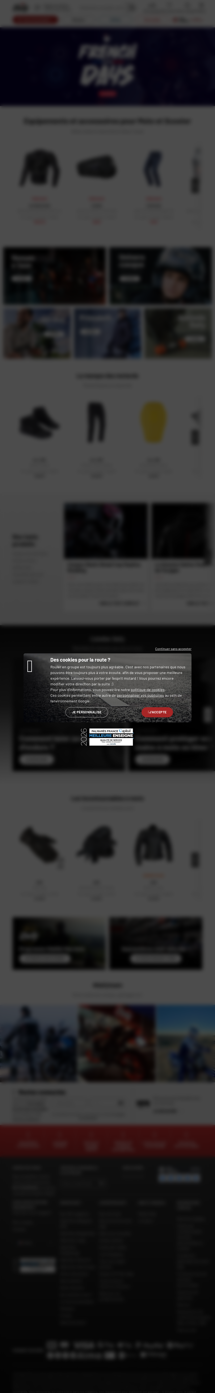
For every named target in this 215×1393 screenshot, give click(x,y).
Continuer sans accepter (173, 649)
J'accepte (157, 712)
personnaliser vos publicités (140, 695)
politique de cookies (148, 689)
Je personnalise (87, 712)
